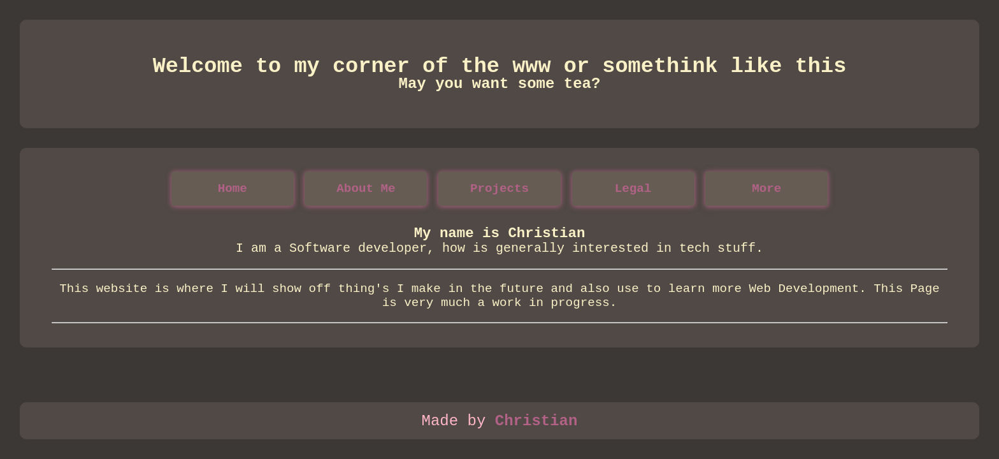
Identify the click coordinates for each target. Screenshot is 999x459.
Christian (536, 421)
